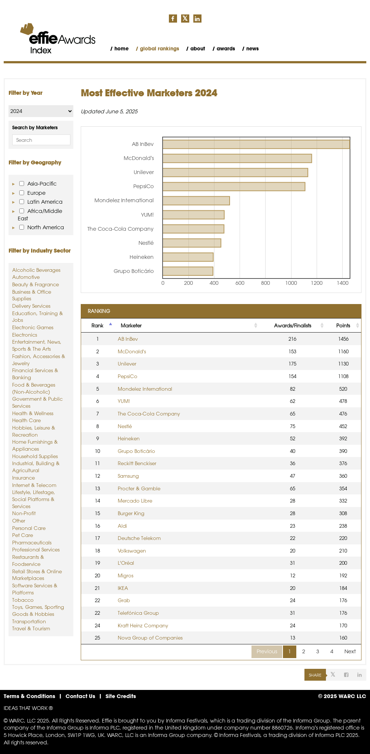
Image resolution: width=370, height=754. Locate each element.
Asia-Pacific (38, 183)
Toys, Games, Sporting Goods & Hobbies (38, 610)
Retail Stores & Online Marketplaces (37, 574)
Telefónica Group (138, 613)
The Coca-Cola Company (149, 413)
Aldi (122, 526)
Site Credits (121, 696)
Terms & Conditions (29, 696)
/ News (250, 48)
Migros (125, 575)
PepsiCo (127, 376)
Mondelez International (145, 389)
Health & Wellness (32, 413)
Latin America (41, 201)
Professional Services (36, 549)
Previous (267, 651)
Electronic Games (32, 327)
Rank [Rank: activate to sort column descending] (97, 325)
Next (350, 651)
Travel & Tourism (31, 628)
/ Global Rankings (157, 48)
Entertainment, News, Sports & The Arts (36, 345)
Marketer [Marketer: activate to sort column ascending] (131, 325)
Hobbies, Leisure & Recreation (33, 431)
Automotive (26, 277)
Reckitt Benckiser (137, 463)
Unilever (127, 363)
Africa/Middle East (40, 215)
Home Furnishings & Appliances (35, 445)
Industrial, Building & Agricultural (36, 466)
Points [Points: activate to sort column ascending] (343, 325)
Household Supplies (35, 456)
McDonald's (132, 351)
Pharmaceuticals (31, 542)
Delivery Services (31, 306)
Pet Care (22, 535)
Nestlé (125, 426)
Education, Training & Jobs (37, 316)
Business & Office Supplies (31, 295)
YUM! (124, 401)
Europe (32, 193)
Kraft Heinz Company (143, 625)
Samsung (128, 476)
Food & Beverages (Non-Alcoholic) (33, 388)
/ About (195, 48)
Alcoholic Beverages (36, 270)
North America (41, 227)
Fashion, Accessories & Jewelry (38, 359)
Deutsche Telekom (139, 538)
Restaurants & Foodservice (28, 560)
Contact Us (80, 696)
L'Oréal (126, 563)
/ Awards (223, 48)
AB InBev (128, 339)
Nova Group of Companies (150, 637)
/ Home (119, 48)
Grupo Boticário (136, 451)
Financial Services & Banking (35, 373)
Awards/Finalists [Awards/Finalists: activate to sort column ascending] (292, 325)
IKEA (123, 588)
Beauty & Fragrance (35, 284)
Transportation (29, 621)
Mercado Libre (135, 500)
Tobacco (23, 600)
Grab (124, 600)
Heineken (129, 438)
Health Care (26, 420)
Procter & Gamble (139, 488)
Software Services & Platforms (34, 588)
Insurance (23, 477)
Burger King (131, 513)
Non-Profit (24, 513)
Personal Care (29, 528)
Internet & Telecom (34, 485)
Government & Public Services (37, 402)
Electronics (24, 334)
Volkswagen (132, 550)
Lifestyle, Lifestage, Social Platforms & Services (33, 499)
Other (18, 520)
